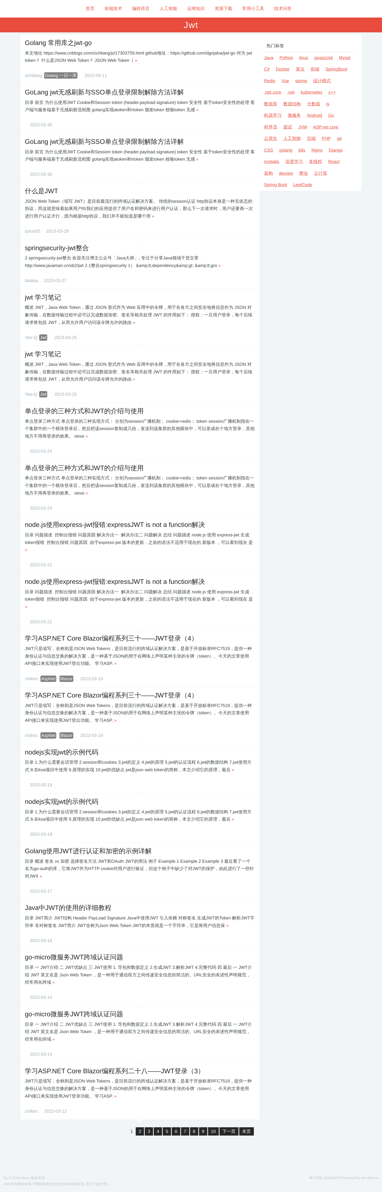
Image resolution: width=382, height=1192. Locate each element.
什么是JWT (41, 191)
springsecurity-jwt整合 (57, 248)
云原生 (270, 138)
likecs (25, 1178)
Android (314, 115)
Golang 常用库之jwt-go (58, 42)
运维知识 (196, 8)
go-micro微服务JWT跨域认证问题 (74, 957)
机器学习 (273, 115)
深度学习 (294, 161)
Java (268, 57)
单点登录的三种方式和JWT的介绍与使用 (84, 411)
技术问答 (283, 8)
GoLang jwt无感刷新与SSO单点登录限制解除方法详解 (104, 92)
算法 (300, 69)
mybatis (271, 161)
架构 (268, 173)
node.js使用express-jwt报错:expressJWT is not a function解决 (115, 524)
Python (286, 57)
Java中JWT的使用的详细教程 (68, 907)
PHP (326, 138)
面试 (287, 127)
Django (336, 150)
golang (285, 150)
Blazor (66, 678)
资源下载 (223, 8)
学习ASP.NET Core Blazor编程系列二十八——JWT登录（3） (114, 1071)
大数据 (313, 103)
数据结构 (292, 103)
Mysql (344, 57)
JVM (302, 127)
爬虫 (303, 173)
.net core (272, 92)
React (334, 161)
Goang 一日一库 (61, 75)
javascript (323, 57)
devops (286, 173)
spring (301, 80)
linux (303, 57)
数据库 (270, 103)
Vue (285, 80)
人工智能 (168, 8)
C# (267, 69)
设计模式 (322, 80)
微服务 (294, 115)
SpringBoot (336, 69)
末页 (246, 1131)
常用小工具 (253, 8)
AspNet (48, 678)
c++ (332, 92)
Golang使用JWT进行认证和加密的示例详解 (88, 851)
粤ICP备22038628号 (325, 1178)
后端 (311, 138)
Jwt (43, 337)
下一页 (229, 1131)
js (327, 103)
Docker (283, 69)
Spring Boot (275, 184)
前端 (315, 69)
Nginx (317, 150)
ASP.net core (325, 127)
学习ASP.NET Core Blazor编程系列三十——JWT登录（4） (111, 638)
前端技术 (113, 8)
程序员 (270, 127)
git (339, 138)
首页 (90, 8)
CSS (268, 150)
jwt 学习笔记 (43, 297)
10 (213, 1131)
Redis (269, 80)
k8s (301, 150)
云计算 (320, 173)
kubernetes (311, 92)
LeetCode (302, 184)
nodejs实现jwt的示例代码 (61, 752)
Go (331, 115)
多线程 (315, 161)
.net (291, 92)
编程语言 (141, 8)
